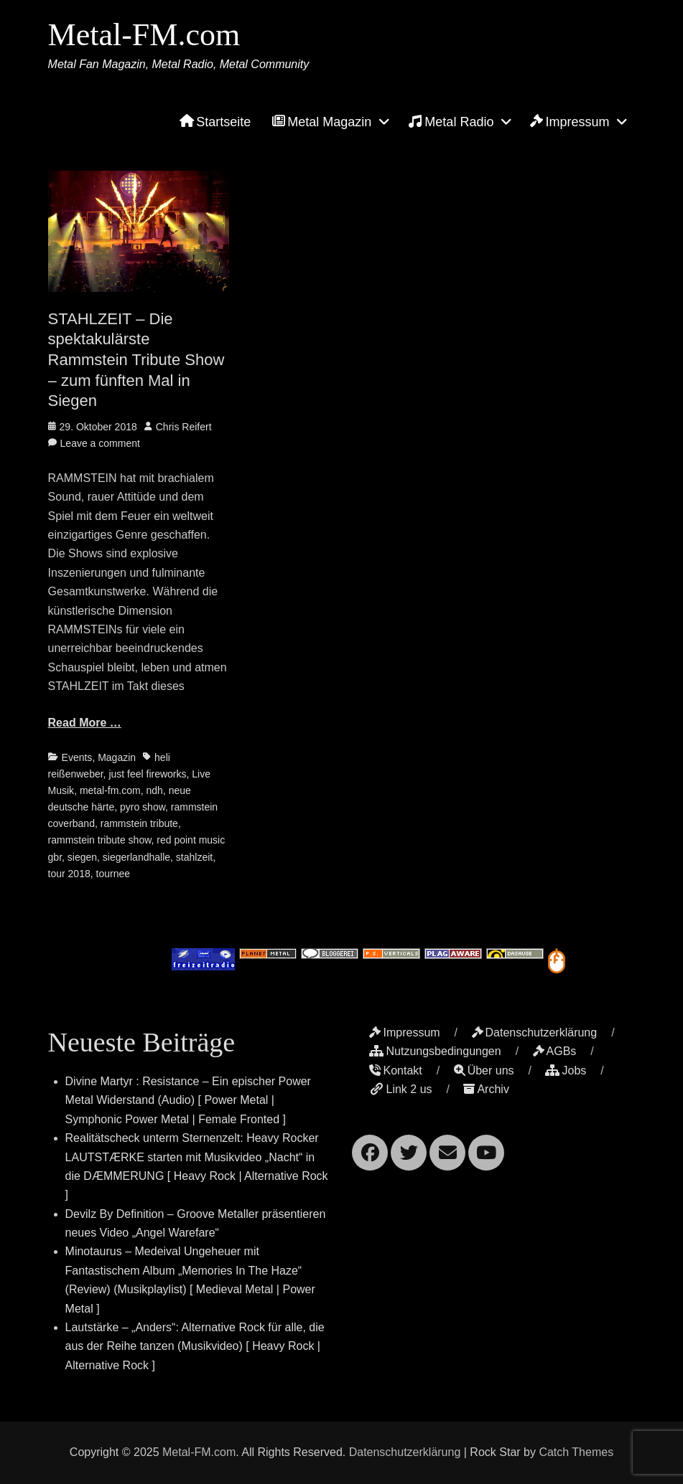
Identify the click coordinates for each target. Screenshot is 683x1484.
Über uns (484, 1070)
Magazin (117, 757)
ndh (154, 790)
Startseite (215, 122)
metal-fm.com (110, 790)
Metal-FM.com (144, 34)
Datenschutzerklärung (535, 1032)
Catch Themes (576, 1452)
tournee (113, 873)
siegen (82, 857)
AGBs (555, 1051)
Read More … (84, 723)
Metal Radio (450, 121)
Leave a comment (100, 443)
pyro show (142, 807)
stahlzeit (194, 857)
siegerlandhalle (136, 857)
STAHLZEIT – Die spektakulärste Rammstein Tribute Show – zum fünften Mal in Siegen (136, 360)
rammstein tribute (139, 823)
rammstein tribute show (100, 840)
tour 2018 (69, 873)
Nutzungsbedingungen (435, 1051)
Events (77, 757)
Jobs (565, 1070)
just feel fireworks (147, 774)
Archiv (485, 1089)
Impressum (569, 122)
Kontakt (395, 1070)
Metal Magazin (321, 122)
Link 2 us (400, 1089)
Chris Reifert (184, 427)
